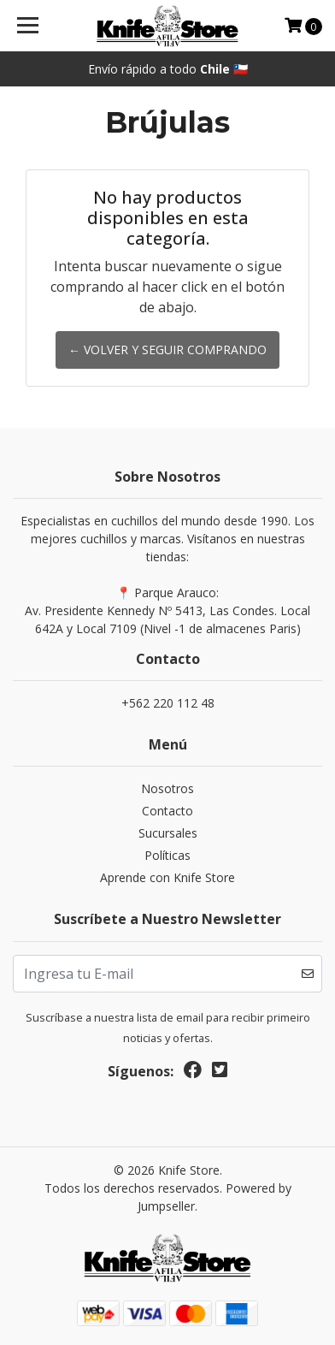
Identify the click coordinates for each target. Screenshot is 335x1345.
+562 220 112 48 (168, 703)
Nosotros (167, 788)
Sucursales (167, 833)
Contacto (167, 811)
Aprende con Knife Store (167, 877)
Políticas (167, 855)
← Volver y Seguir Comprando (167, 349)
